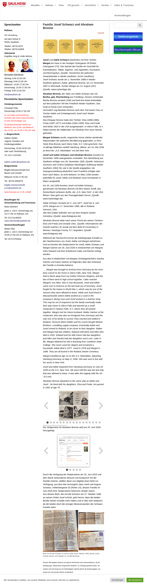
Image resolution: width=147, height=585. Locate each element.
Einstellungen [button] (117, 580)
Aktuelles (38, 5)
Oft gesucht (76, 5)
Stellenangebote (128, 36)
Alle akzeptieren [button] (135, 580)
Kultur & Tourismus (124, 5)
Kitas (61, 5)
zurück (101, 33)
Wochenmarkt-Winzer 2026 (128, 49)
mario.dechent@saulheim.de (17, 221)
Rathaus (52, 5)
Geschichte (93, 5)
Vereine (107, 5)
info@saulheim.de (12, 94)
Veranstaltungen (122, 15)
